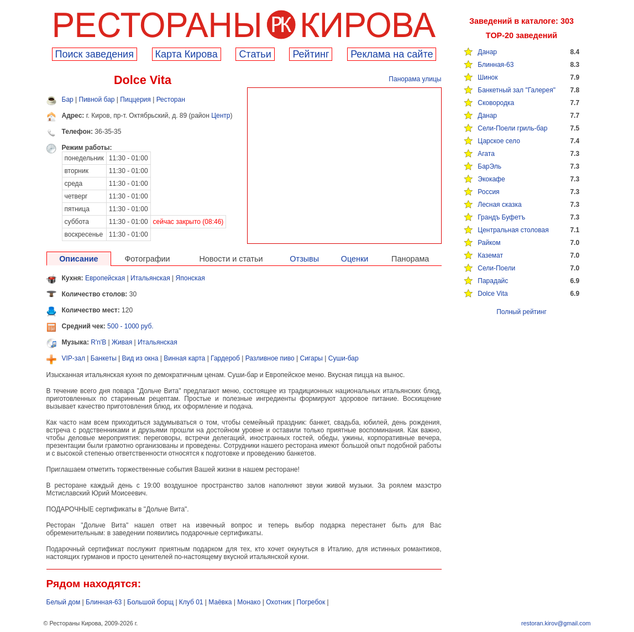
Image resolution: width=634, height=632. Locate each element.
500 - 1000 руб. (130, 326)
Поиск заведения (94, 54)
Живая (122, 342)
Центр (220, 115)
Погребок (311, 602)
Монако (248, 602)
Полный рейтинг (521, 312)
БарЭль (489, 166)
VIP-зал (74, 358)
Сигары (311, 358)
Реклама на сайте (391, 54)
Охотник (278, 602)
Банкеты (104, 358)
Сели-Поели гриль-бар (512, 128)
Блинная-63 (496, 65)
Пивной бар (97, 99)
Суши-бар (343, 358)
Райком (489, 243)
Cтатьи (255, 54)
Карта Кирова (186, 54)
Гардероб (225, 358)
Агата (486, 154)
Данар (487, 52)
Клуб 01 (191, 602)
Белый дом (63, 602)
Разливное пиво (270, 358)
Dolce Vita (492, 293)
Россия (488, 192)
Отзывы (304, 258)
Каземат (490, 255)
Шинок (487, 77)
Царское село (499, 141)
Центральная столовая (513, 230)
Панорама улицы (415, 79)
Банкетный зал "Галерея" (517, 90)
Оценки (355, 258)
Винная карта (184, 358)
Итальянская (150, 278)
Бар (68, 99)
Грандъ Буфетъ (501, 217)
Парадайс (493, 281)
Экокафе (491, 179)
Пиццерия (135, 99)
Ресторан (170, 99)
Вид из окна (140, 358)
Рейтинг (310, 54)
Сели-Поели (496, 268)
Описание (78, 258)
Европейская (105, 278)
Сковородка (496, 103)
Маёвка (220, 602)
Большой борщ (150, 602)
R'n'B (98, 342)
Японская (190, 278)
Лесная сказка (499, 204)
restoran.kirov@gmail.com (556, 623)
